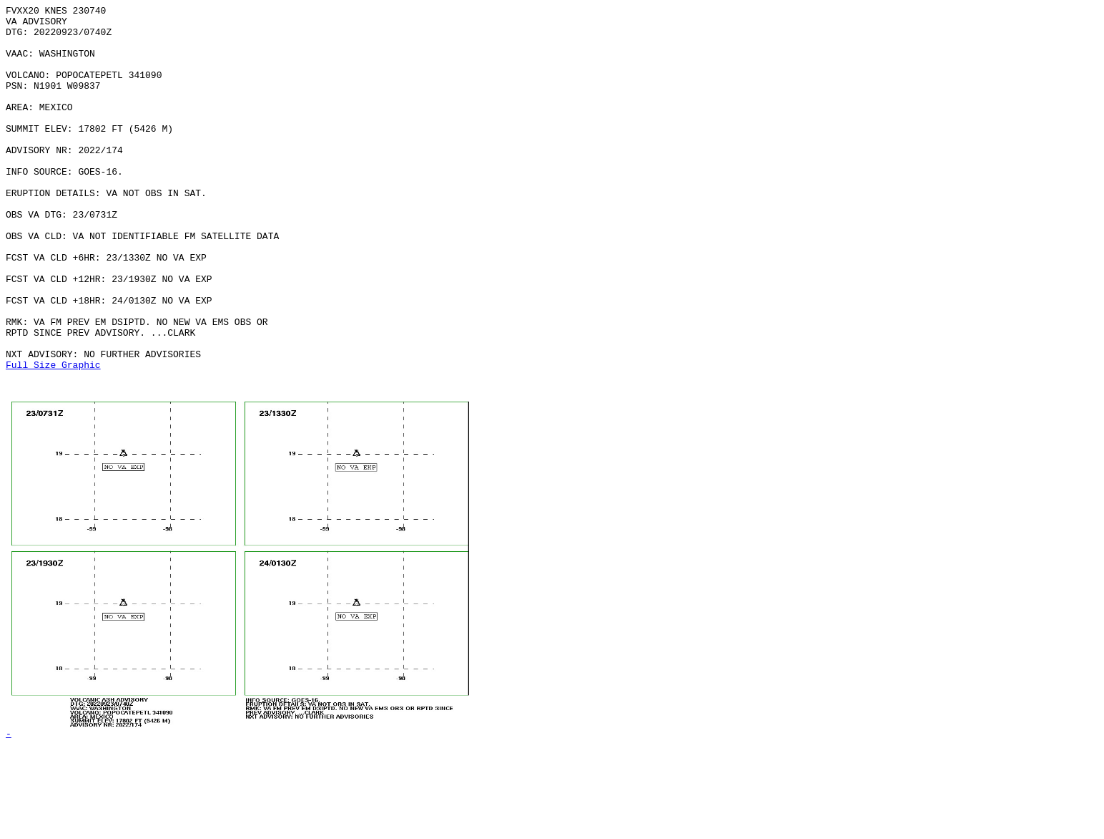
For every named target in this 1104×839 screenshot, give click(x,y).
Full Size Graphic (53, 437)
